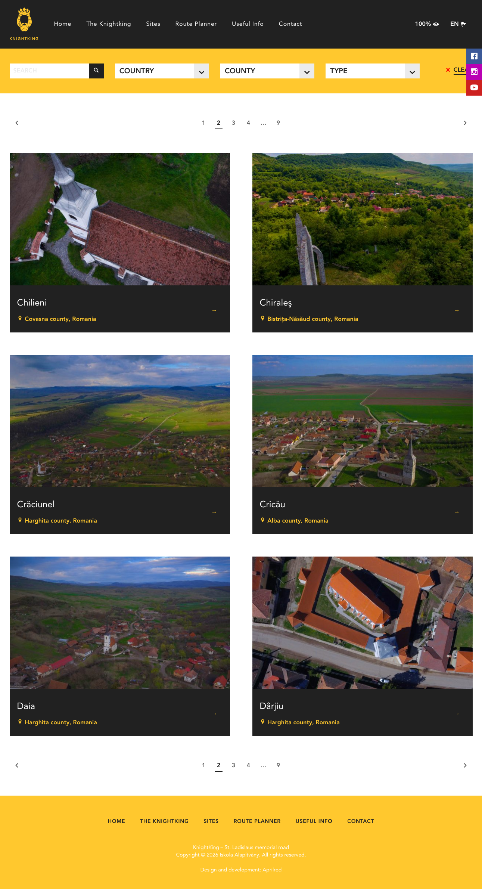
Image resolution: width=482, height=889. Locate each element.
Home (62, 24)
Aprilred (272, 870)
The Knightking (108, 24)
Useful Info (248, 24)
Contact (290, 24)
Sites (153, 24)
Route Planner (196, 24)
